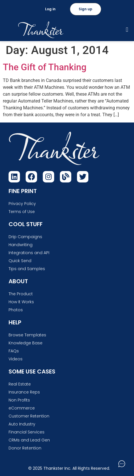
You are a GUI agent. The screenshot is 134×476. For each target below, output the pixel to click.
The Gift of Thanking (44, 67)
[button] (127, 30)
